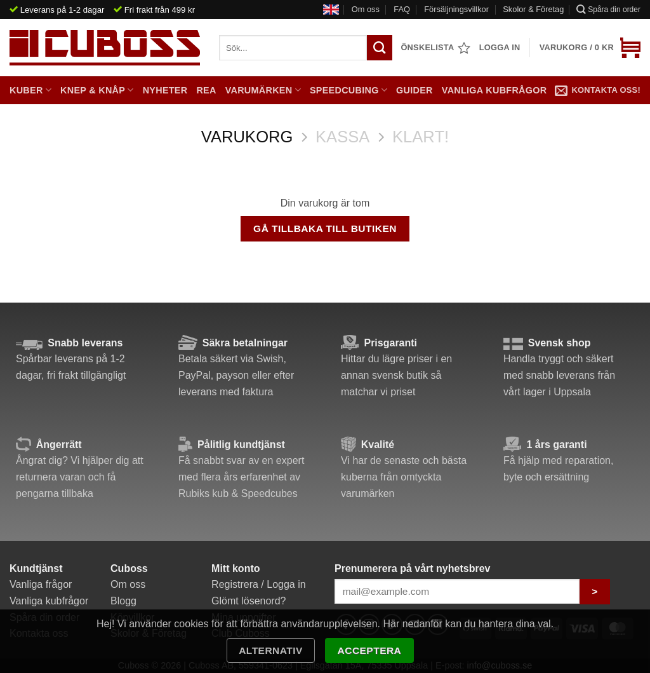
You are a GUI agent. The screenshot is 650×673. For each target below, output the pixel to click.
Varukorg (247, 137)
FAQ (402, 9)
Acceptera (370, 650)
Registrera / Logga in (258, 584)
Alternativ (271, 650)
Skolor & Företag (533, 9)
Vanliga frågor (41, 584)
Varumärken (263, 90)
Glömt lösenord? (248, 600)
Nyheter (165, 90)
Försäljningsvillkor (456, 9)
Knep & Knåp (97, 90)
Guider (414, 90)
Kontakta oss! (597, 90)
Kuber (30, 90)
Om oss (366, 9)
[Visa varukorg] (590, 47)
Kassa (342, 137)
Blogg (123, 600)
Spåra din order (608, 9)
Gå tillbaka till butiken (325, 228)
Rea (206, 90)
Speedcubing (348, 90)
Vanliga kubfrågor (494, 90)
